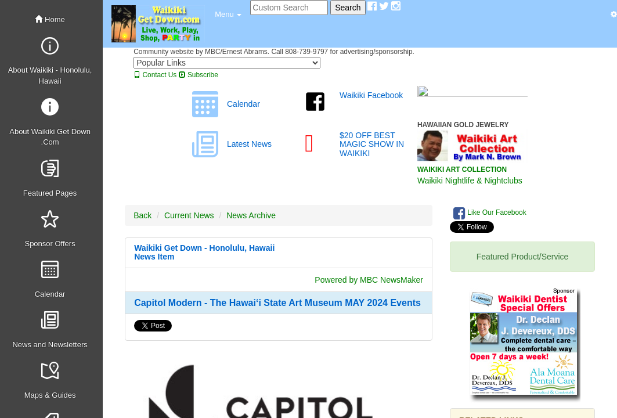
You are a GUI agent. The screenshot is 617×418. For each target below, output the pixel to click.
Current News (189, 215)
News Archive (251, 215)
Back (142, 215)
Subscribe (198, 75)
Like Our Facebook (489, 213)
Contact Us (154, 75)
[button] (228, 14)
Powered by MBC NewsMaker (369, 279)
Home (49, 19)
